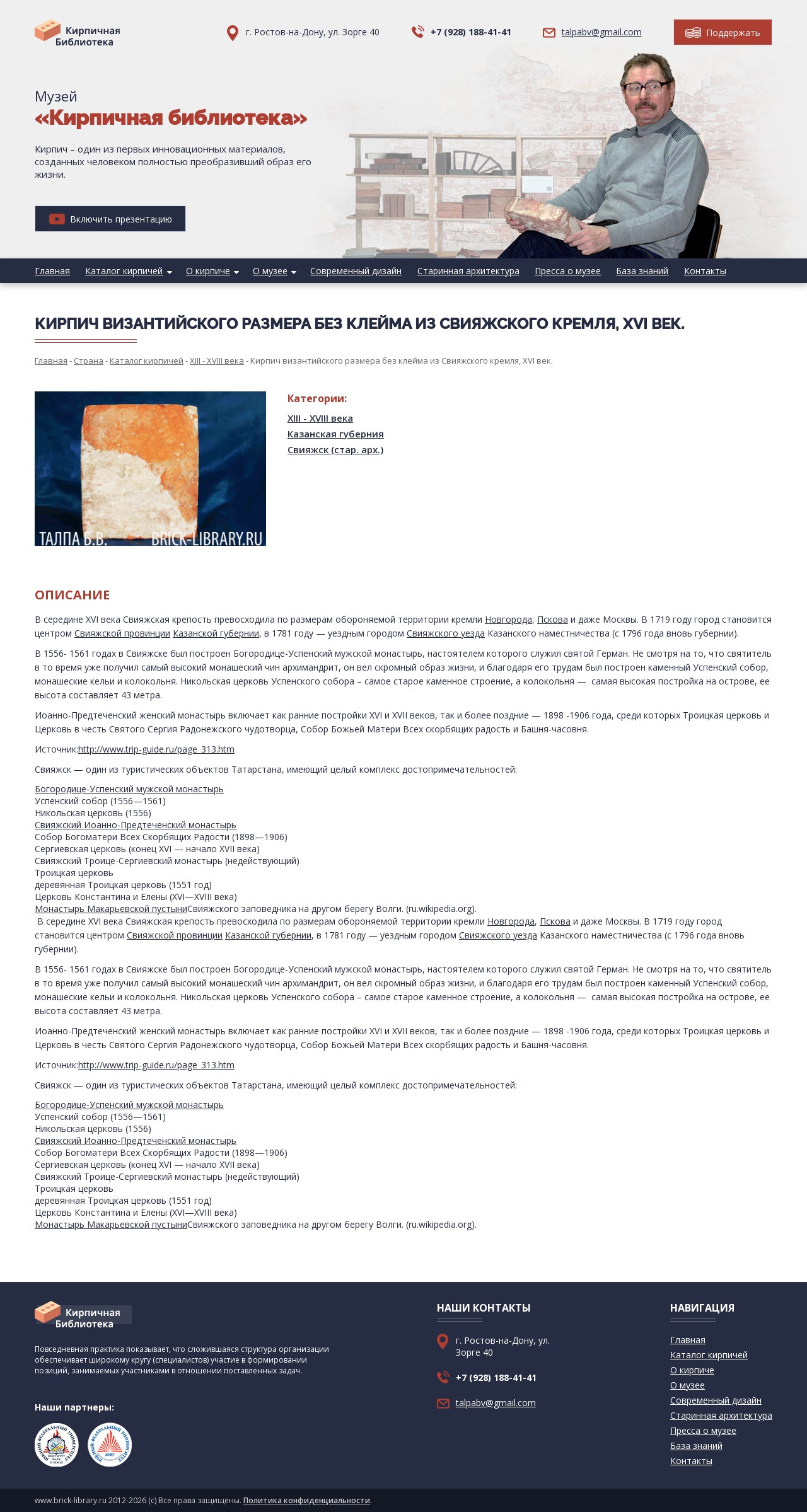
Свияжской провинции (122, 633)
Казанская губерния (335, 433)
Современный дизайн (355, 271)
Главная (52, 271)
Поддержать (722, 32)
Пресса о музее (566, 271)
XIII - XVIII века (320, 418)
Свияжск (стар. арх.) (335, 449)
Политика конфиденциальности (306, 1500)
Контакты (703, 271)
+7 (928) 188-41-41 (471, 32)
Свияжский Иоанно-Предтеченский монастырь (135, 825)
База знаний (641, 271)
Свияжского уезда (446, 633)
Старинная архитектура (467, 271)
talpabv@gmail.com (602, 32)
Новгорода (508, 619)
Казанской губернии (216, 633)
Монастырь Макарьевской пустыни (111, 909)
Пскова (552, 619)
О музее (269, 271)
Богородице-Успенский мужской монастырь (129, 789)
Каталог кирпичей (124, 271)
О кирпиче (207, 271)
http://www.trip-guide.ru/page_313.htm (156, 749)
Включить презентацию (110, 219)
